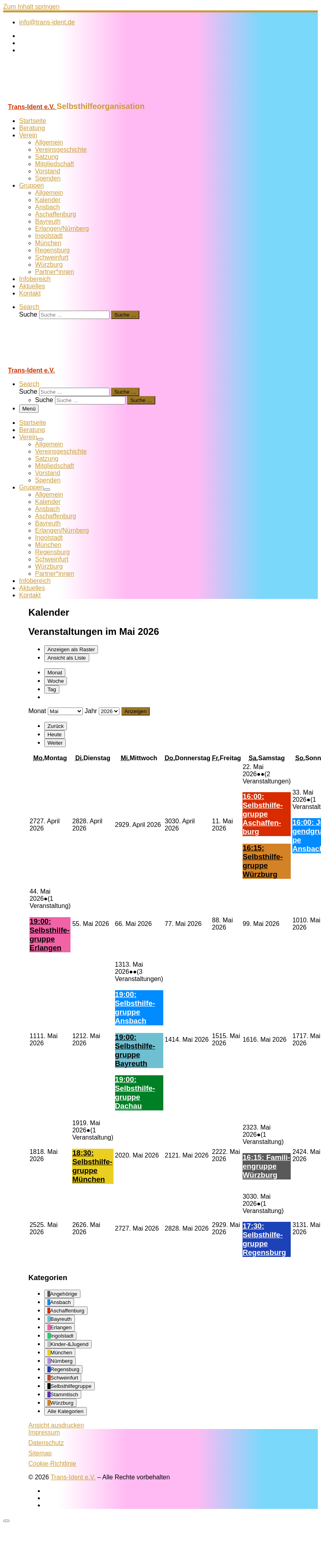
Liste (66, 658)
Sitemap (40, 1453)
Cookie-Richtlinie (52, 1463)
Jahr (91, 711)
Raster (71, 649)
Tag (51, 689)
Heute (54, 734)
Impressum (44, 1432)
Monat (54, 673)
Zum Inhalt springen (31, 6)
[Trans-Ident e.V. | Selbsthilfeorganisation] (53, 98)
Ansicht (56, 1425)
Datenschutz (46, 1442)
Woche (55, 681)
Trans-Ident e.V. (73, 1477)
